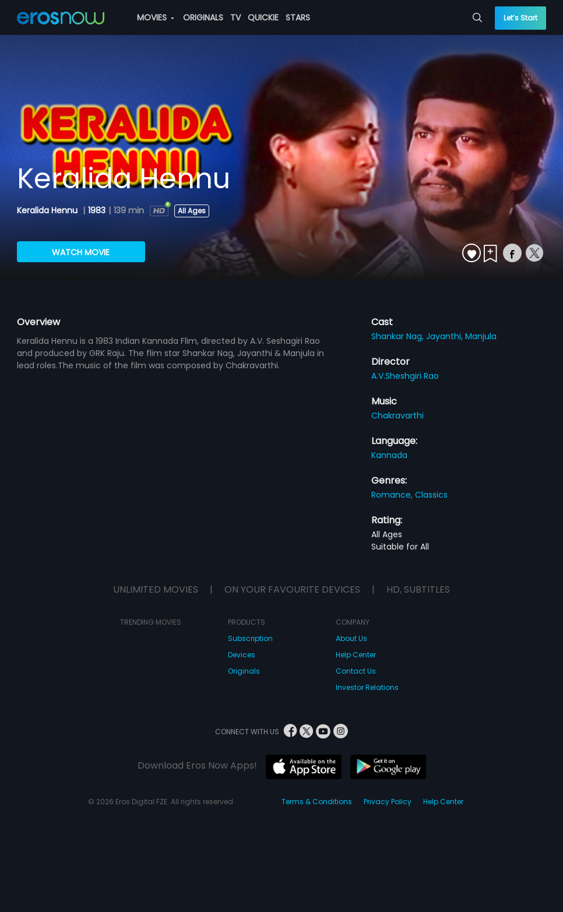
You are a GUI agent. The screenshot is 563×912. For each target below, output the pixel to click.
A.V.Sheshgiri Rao (405, 376)
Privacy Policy (387, 802)
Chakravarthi (397, 415)
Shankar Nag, (398, 336)
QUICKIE (263, 17)
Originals (244, 671)
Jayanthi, (445, 336)
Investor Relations (367, 687)
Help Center (356, 655)
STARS (298, 17)
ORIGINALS (203, 17)
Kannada (389, 455)
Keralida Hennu (48, 210)
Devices (241, 655)
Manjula (481, 336)
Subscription (250, 638)
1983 (96, 210)
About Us (351, 638)
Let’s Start (520, 18)
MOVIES (155, 17)
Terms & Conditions (317, 802)
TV (235, 17)
